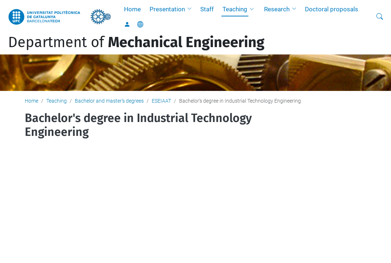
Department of (136, 42)
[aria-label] (379, 16)
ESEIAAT (161, 101)
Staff (207, 9)
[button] (191, 9)
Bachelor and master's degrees (109, 101)
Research (277, 9)
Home (132, 9)
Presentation (167, 9)
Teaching (234, 9)
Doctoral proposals (331, 9)
